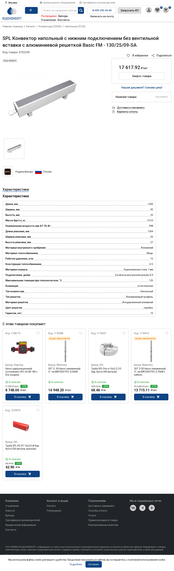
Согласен (93, 564)
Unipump (18, 365)
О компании (48, 19)
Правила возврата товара (103, 520)
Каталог (30, 26)
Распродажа (49, 16)
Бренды (63, 16)
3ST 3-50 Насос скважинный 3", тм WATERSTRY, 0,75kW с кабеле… (150, 371)
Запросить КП (129, 10)
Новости (10, 511)
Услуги (92, 516)
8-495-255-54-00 (101, 10)
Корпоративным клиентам (103, 525)
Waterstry (61, 365)
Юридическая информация (20, 525)
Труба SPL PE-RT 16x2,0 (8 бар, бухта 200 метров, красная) (22, 447)
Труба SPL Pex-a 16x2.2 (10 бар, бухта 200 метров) (106, 370)
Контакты (64, 19)
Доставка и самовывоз (101, 506)
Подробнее (76, 564)
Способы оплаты (97, 511)
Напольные (75, 26)
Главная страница (13, 26)
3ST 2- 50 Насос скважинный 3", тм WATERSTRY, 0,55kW (64, 370)
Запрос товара (141, 76)
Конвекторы (50, 26)
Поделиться (163, 55)
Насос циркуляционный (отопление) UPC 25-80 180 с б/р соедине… (21, 371)
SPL (101, 365)
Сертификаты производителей (99, 2)
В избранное (140, 55)
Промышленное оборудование (59, 2)
